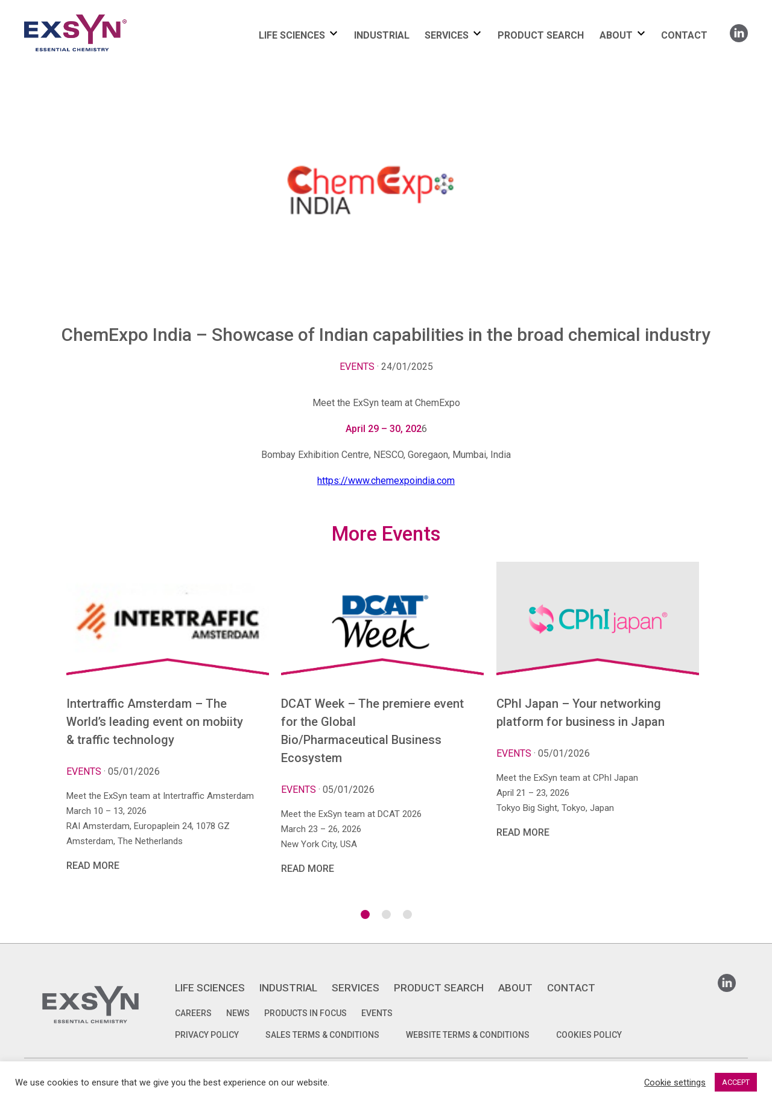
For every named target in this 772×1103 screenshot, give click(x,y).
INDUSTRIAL (382, 35)
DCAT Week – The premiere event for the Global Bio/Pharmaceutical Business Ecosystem (372, 730)
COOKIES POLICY (589, 1035)
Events (357, 366)
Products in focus (305, 1013)
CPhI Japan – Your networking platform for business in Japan (580, 712)
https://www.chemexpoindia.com (386, 480)
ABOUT (616, 35)
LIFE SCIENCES (292, 35)
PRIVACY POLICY (207, 1035)
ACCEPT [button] (736, 1082)
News (238, 1013)
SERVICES (447, 35)
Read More (92, 865)
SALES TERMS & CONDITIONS (322, 1035)
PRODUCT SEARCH (541, 35)
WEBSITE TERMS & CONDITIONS (468, 1035)
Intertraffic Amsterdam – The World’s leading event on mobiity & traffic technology (154, 721)
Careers (193, 1013)
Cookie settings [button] (675, 1082)
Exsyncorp (105, 13)
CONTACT (684, 35)
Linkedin (739, 29)
